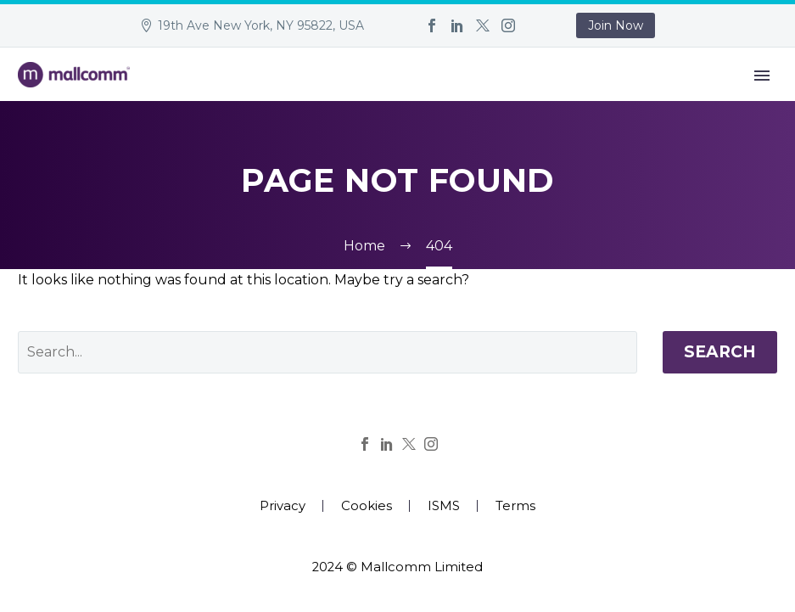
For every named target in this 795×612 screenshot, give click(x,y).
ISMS (444, 506)
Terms (515, 506)
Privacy (282, 506)
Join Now (615, 25)
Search (720, 352)
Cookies (366, 506)
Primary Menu (762, 75)
